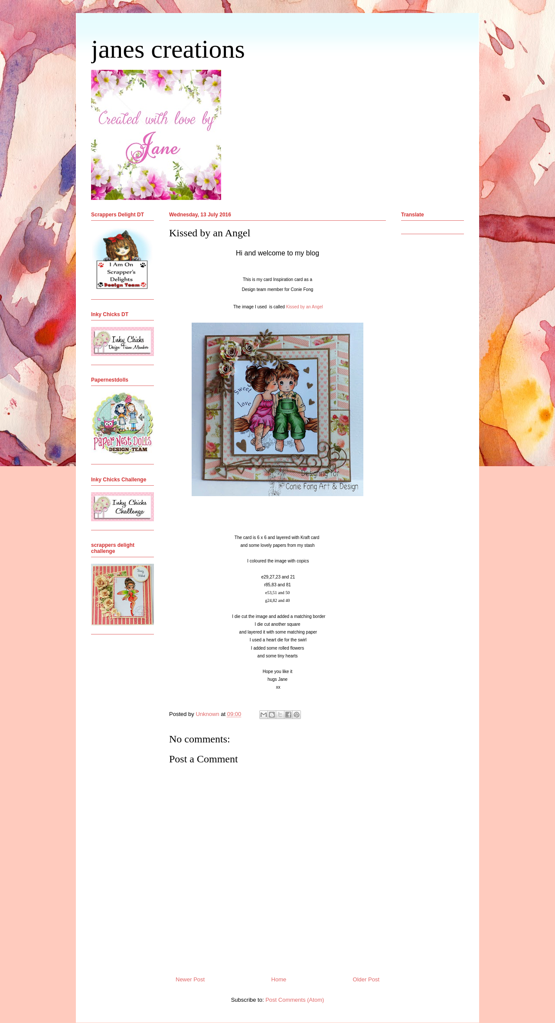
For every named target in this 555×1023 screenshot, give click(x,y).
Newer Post (190, 979)
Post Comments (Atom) (294, 1000)
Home (279, 979)
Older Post (366, 979)
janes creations (168, 49)
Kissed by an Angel (304, 306)
